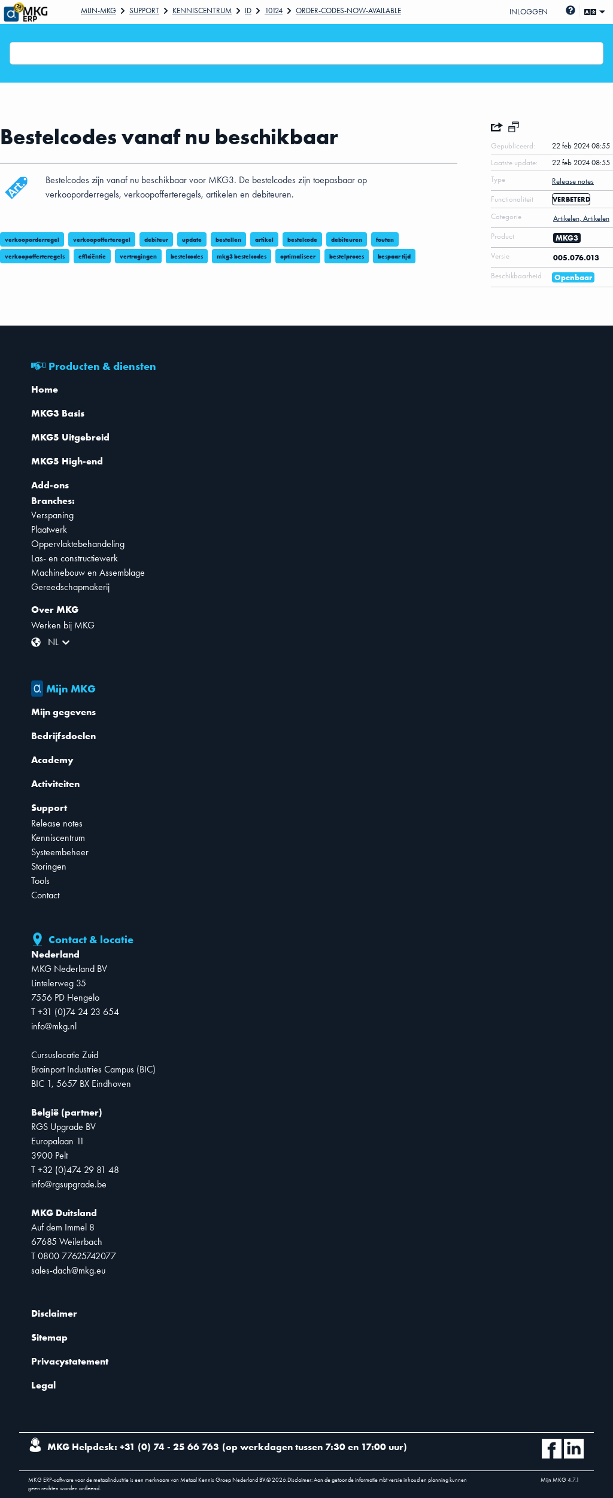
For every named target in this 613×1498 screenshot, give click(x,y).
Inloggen (528, 12)
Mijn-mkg (98, 10)
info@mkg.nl (54, 1026)
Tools (40, 880)
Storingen (48, 866)
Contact (45, 895)
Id (248, 10)
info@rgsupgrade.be (69, 1184)
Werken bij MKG (63, 625)
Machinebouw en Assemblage (88, 572)
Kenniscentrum (202, 10)
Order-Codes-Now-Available (348, 10)
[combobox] (17, 53)
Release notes (57, 823)
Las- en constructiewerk (74, 558)
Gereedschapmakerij (70, 587)
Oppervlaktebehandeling (78, 543)
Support (144, 10)
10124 (274, 10)
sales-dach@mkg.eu (68, 1270)
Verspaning (52, 515)
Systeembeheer (60, 852)
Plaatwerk (49, 529)
